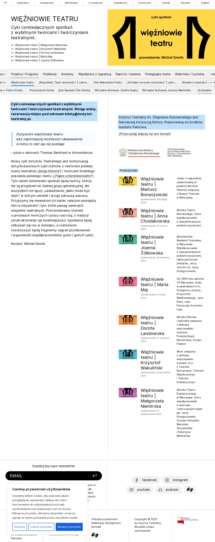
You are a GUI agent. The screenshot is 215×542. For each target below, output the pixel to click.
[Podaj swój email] (40, 476)
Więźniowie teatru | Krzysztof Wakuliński (40, 48)
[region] (47, 509)
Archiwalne (204, 90)
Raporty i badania (128, 74)
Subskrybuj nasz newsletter (53, 466)
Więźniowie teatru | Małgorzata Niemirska (41, 45)
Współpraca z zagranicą (94, 74)
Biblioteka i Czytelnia (189, 74)
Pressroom (144, 2)
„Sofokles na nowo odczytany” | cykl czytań (152, 82)
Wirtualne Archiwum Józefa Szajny (116, 90)
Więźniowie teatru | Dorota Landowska (39, 52)
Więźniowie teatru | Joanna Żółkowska (39, 60)
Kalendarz (23, 2)
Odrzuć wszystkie (41, 526)
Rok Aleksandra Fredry (108, 82)
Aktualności (47, 2)
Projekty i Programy (24, 74)
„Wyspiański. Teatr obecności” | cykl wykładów (64, 82)
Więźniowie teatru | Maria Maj (33, 56)
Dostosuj (19, 526)
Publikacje (50, 74)
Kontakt (185, 2)
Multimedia (71, 2)
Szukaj (166, 2)
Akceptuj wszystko (69, 526)
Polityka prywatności (105, 519)
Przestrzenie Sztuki (42, 90)
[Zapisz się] (84, 476)
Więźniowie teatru (22, 82)
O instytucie (96, 2)
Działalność (120, 2)
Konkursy (67, 74)
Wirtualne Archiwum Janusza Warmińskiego (167, 90)
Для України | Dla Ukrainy (74, 90)
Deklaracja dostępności (106, 522)
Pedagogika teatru (158, 74)
